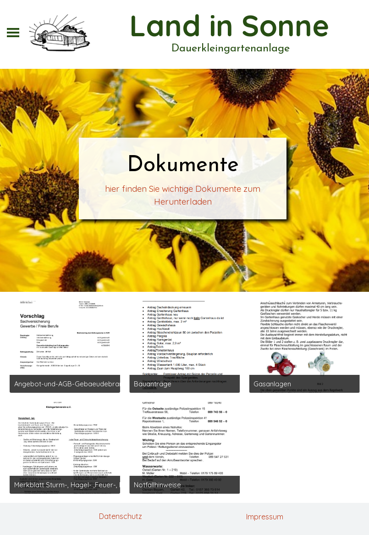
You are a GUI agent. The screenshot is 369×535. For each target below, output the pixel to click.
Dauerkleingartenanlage (230, 48)
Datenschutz (120, 516)
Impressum (264, 516)
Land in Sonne (229, 25)
